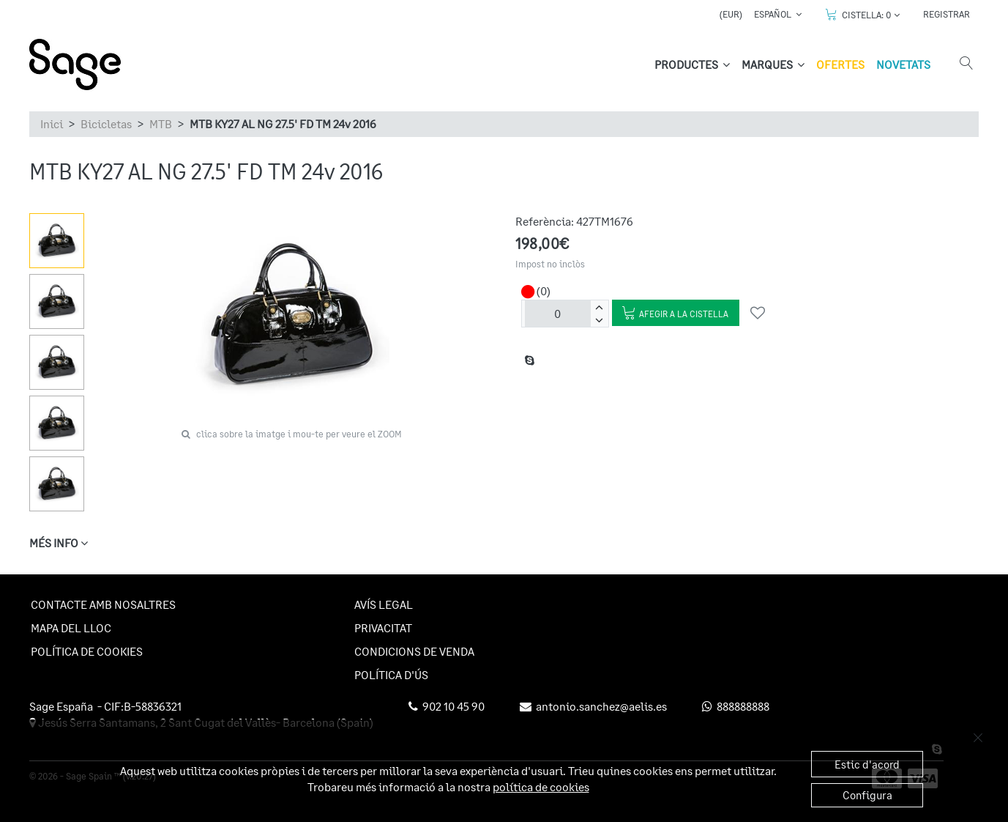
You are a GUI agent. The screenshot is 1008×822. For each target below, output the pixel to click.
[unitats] (558, 313)
